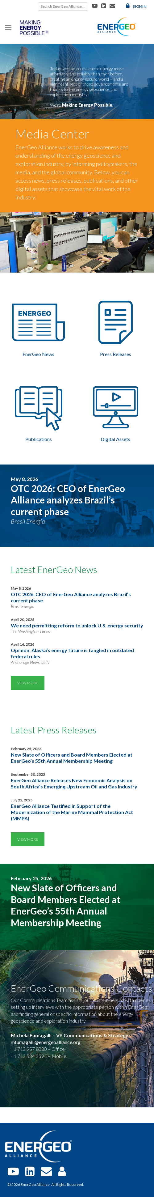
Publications (38, 439)
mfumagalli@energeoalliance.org (46, 1042)
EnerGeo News (38, 354)
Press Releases (115, 354)
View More (27, 683)
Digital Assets (115, 439)
